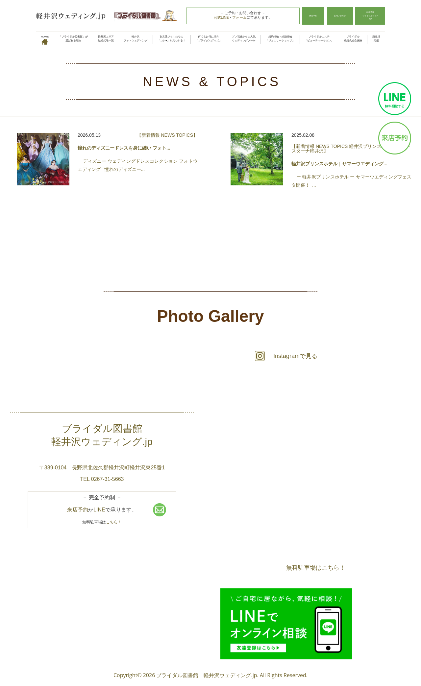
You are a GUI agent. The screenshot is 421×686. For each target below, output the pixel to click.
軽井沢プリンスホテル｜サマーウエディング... (339, 163)
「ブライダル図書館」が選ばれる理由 (73, 38)
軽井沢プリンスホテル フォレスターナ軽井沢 (350, 149)
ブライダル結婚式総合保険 (353, 38)
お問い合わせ (333, 15)
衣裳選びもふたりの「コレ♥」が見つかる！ (172, 38)
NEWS (168, 135)
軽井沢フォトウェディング (135, 38)
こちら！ (114, 522)
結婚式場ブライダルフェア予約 (368, 16)
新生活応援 (376, 38)
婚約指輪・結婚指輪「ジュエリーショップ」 (280, 38)
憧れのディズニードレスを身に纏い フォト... (124, 148)
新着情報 (150, 135)
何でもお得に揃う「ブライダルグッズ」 (208, 38)
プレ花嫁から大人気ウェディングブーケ (244, 38)
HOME (45, 39)
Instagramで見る (295, 356)
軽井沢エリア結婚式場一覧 (106, 38)
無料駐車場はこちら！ (315, 567)
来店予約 (305, 15)
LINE (99, 509)
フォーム (235, 17)
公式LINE (216, 17)
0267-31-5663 (107, 479)
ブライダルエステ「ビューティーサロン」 (319, 38)
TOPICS (184, 135)
